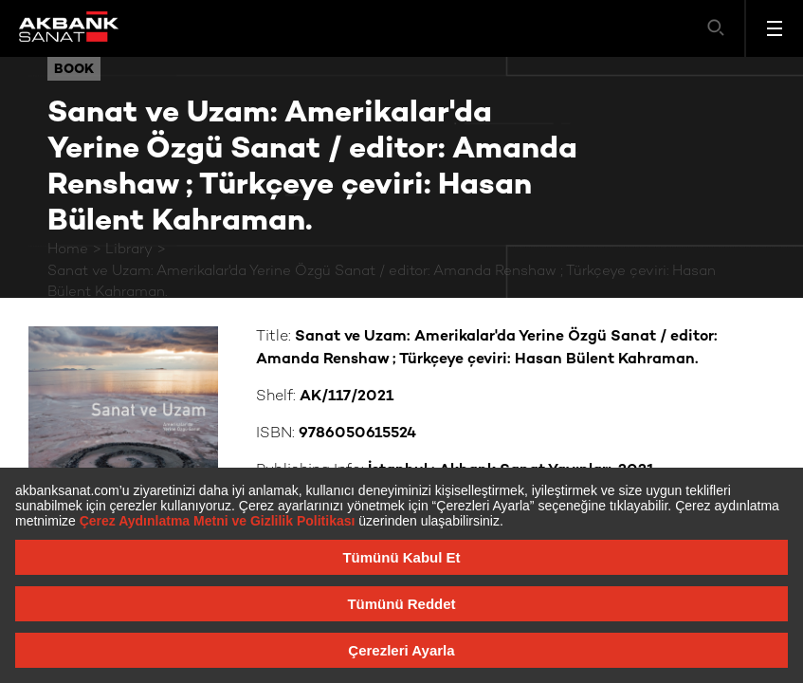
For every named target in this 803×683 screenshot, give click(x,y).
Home (67, 249)
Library (129, 249)
